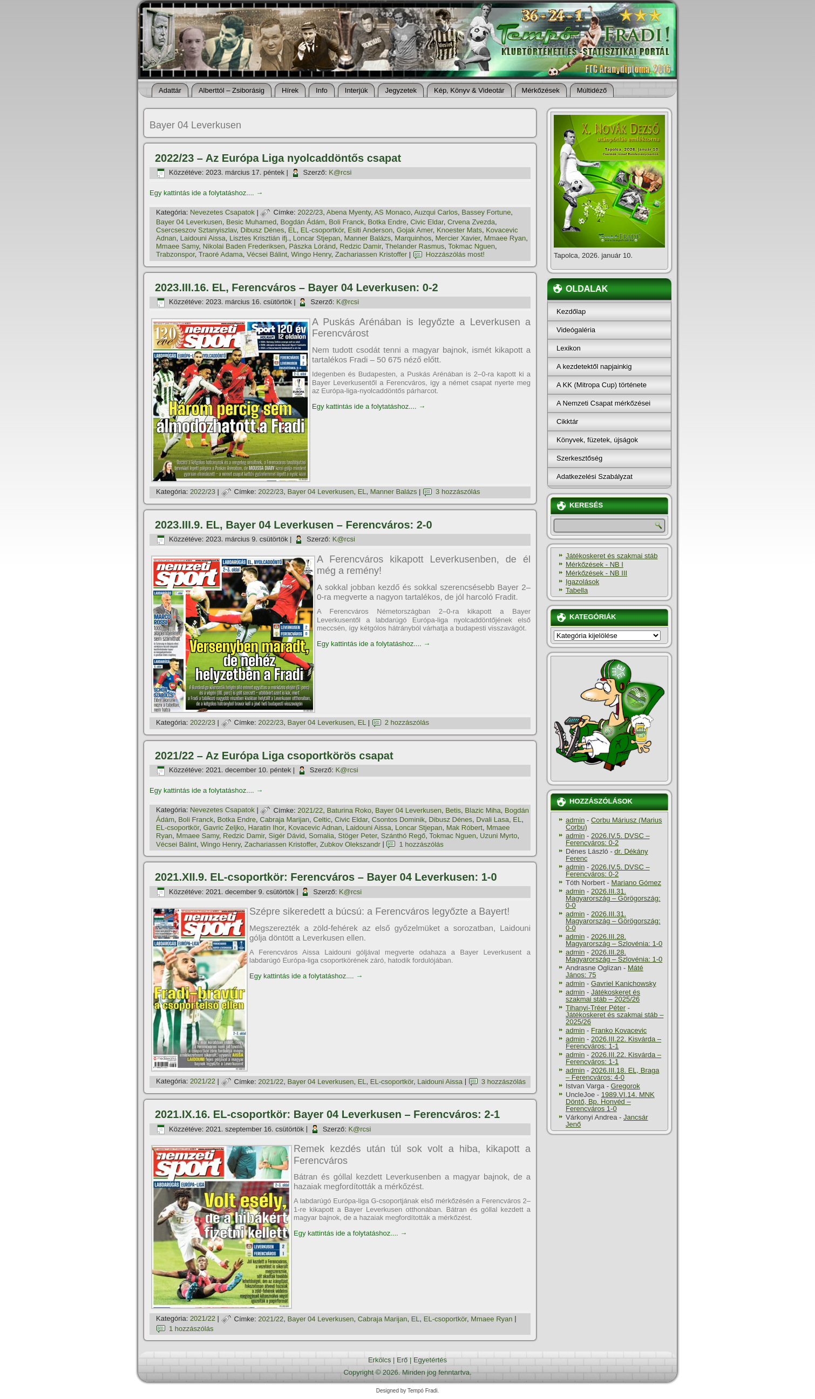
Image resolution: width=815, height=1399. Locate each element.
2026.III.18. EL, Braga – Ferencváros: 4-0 (612, 1073)
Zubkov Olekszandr (350, 844)
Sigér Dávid (287, 836)
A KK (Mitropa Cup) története (601, 385)
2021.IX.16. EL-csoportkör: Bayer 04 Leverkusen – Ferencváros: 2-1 (327, 1114)
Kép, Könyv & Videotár (469, 90)
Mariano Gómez (636, 883)
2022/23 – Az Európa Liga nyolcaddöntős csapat (278, 158)
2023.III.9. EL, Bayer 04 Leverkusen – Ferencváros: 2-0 (293, 525)
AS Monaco (392, 212)
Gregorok (625, 1086)
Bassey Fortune (486, 212)
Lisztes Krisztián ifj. (259, 238)
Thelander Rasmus (414, 246)
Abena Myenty (349, 212)
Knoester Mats (459, 230)
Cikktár (567, 421)
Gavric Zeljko (223, 828)
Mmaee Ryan (505, 238)
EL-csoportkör (322, 230)
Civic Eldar (426, 222)
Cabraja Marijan (284, 819)
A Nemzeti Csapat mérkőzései (603, 403)
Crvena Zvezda (471, 222)
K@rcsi (340, 172)
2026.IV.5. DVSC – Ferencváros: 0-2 (608, 839)
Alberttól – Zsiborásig (231, 90)
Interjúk (356, 90)
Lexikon (568, 348)
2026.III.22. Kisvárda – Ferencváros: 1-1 (613, 1042)
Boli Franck (346, 222)
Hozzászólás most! (455, 254)
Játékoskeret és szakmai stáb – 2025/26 (603, 995)
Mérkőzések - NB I (594, 564)
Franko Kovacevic (619, 1030)
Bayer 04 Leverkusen (189, 222)
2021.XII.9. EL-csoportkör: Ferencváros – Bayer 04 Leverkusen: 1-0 (326, 877)
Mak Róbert (464, 828)
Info (322, 90)
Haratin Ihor (266, 828)
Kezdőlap (571, 311)
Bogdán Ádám (303, 222)
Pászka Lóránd (312, 246)
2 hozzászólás (407, 722)
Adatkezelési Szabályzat (594, 476)
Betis (453, 810)
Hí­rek (290, 90)
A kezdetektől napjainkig (593, 366)
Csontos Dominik (398, 819)
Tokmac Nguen (471, 246)
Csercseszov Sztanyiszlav (196, 230)
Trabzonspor (175, 254)
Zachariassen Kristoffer (371, 254)
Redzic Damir (360, 246)
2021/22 (310, 810)
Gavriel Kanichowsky (623, 983)
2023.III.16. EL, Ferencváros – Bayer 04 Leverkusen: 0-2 (296, 287)
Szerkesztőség (579, 458)
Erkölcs (379, 1360)
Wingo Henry (311, 254)
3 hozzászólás (458, 492)
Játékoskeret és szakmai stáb (612, 556)
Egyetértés (430, 1360)
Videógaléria (575, 330)
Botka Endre (387, 222)
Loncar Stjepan (316, 238)
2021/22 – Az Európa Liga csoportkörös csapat (274, 756)
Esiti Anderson (370, 230)
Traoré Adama (221, 254)
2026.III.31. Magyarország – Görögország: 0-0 (613, 898)
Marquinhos (413, 238)
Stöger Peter (357, 836)
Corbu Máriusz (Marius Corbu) (614, 823)
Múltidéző (592, 90)
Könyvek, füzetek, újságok (597, 440)
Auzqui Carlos (436, 212)
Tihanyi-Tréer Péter (596, 1008)
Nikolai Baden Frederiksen (243, 246)
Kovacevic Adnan (315, 828)
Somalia (321, 836)
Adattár (170, 90)
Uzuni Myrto (498, 836)
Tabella (577, 590)
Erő (402, 1360)
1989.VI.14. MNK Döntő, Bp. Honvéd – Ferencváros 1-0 (610, 1102)
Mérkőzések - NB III (596, 573)
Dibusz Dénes (262, 230)
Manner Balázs (367, 238)
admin (575, 820)
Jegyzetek (401, 90)
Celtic (322, 819)
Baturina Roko (349, 810)
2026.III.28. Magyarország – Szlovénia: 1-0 (614, 940)
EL (292, 230)
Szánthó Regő (403, 836)
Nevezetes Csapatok (222, 212)
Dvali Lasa (492, 819)
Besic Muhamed (251, 222)
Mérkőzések (541, 90)
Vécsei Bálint (267, 254)
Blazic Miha (482, 810)
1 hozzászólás (421, 844)
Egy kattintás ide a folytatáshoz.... (206, 193)
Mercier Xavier (458, 238)
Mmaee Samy (177, 246)
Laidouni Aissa (203, 238)
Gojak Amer (415, 230)
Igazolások (582, 582)
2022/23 (310, 212)
